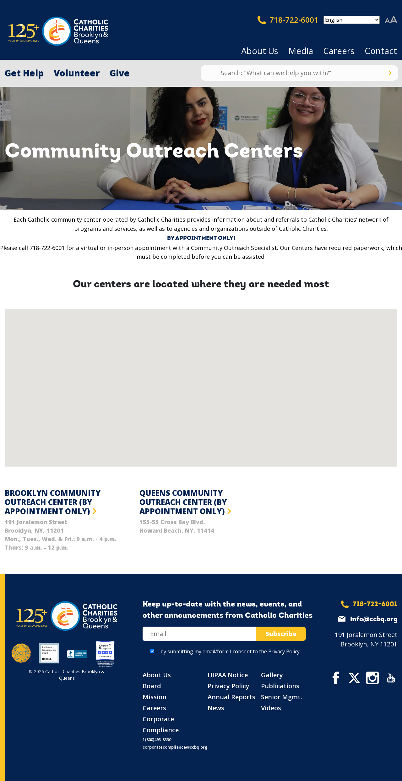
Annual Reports (231, 697)
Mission (154, 697)
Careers (339, 51)
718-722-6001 (288, 19)
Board (152, 686)
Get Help (24, 73)
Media (300, 51)
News (216, 708)
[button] (177, 376)
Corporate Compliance (161, 724)
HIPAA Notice (228, 675)
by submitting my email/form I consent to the (230, 651)
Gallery (272, 675)
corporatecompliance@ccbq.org (175, 747)
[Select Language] (351, 20)
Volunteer (77, 73)
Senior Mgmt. (281, 697)
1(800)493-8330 (157, 739)
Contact (381, 51)
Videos (271, 708)
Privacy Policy (284, 651)
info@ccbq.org (373, 619)
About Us (259, 51)
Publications (280, 686)
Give (120, 73)
